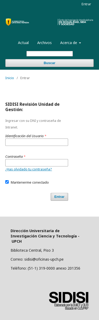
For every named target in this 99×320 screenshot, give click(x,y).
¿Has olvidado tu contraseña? (28, 169)
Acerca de (69, 42)
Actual (23, 42)
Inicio (9, 77)
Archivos (44, 42)
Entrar (86, 4)
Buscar (49, 63)
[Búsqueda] (49, 53)
